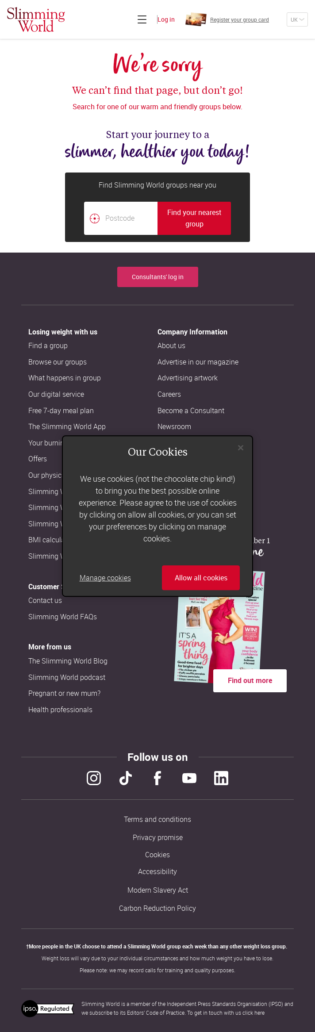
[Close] (240, 447)
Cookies (157, 855)
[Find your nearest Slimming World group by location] (94, 218)
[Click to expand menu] (142, 19)
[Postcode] (121, 218)
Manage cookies (105, 578)
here (259, 1012)
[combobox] (157, 218)
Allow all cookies (201, 578)
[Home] (36, 19)
